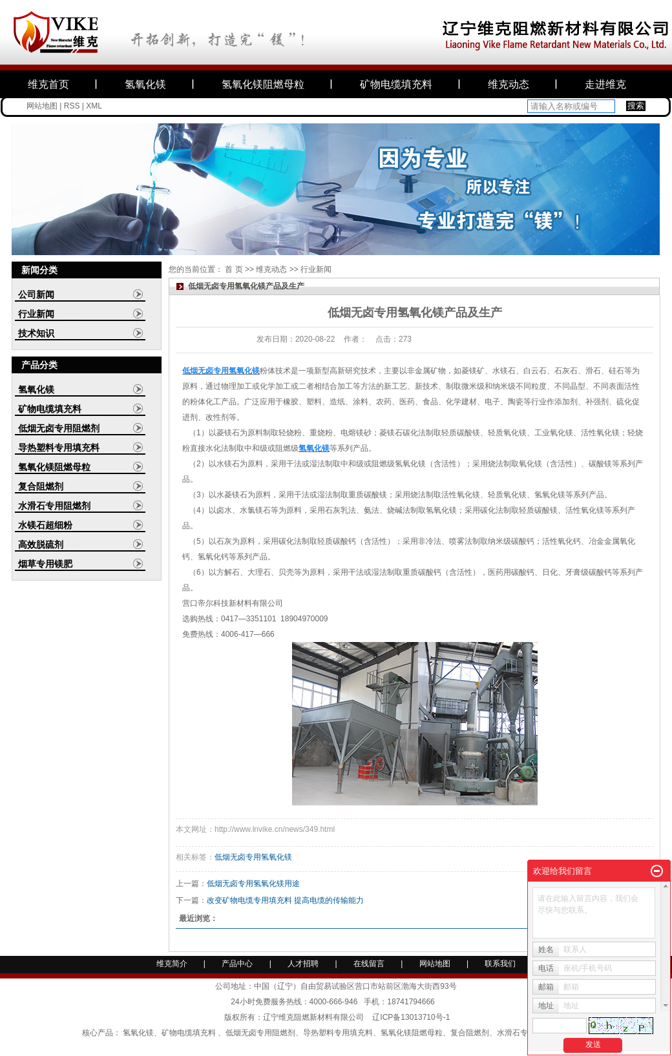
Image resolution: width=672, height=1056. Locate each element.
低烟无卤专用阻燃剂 (59, 428)
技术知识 (36, 333)
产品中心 (237, 963)
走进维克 (605, 84)
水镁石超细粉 (45, 525)
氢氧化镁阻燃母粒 (263, 84)
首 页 (233, 269)
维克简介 (171, 963)
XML (94, 105)
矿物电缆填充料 (396, 84)
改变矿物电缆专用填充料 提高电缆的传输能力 (285, 900)
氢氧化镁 (145, 84)
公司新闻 (36, 294)
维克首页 (48, 84)
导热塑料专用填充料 (59, 447)
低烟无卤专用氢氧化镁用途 (253, 883)
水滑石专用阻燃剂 (54, 506)
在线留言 (368, 963)
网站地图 (42, 105)
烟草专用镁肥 (45, 564)
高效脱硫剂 (40, 544)
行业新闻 (36, 314)
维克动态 (508, 84)
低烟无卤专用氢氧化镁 (253, 857)
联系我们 (500, 963)
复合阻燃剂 (40, 486)
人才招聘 (304, 963)
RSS (72, 105)
